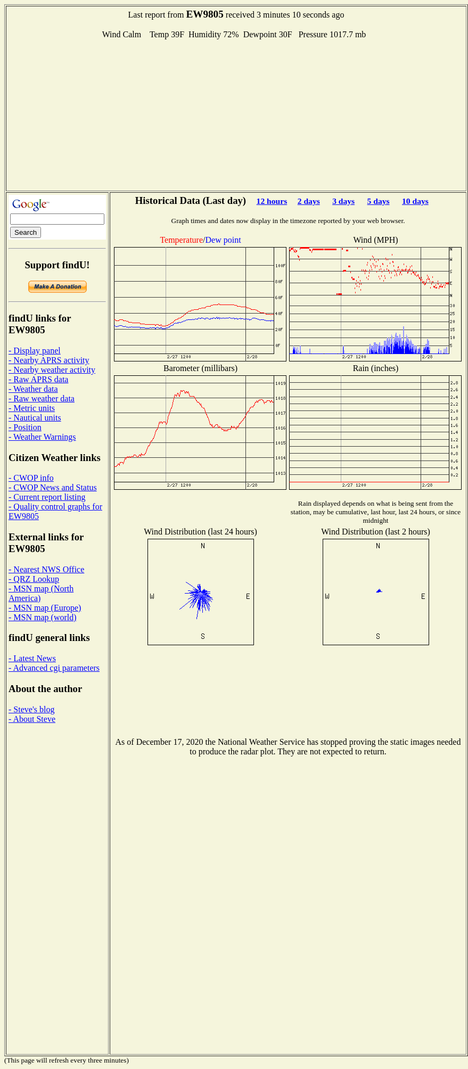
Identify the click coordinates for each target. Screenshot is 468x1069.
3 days (343, 200)
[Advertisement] (236, 113)
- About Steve (32, 718)
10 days (415, 200)
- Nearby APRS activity (49, 360)
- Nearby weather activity (52, 369)
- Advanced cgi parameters (54, 667)
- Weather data (33, 388)
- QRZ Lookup (34, 578)
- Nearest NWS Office (46, 569)
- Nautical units (35, 417)
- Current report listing (47, 496)
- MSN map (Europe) (45, 607)
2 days (309, 200)
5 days (378, 200)
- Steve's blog (31, 709)
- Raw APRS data (38, 379)
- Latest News (32, 658)
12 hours (272, 200)
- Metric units (32, 408)
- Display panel (35, 350)
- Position (25, 427)
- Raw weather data (42, 398)
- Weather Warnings (42, 436)
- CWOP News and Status (53, 487)
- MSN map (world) (43, 617)
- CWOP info (31, 477)
